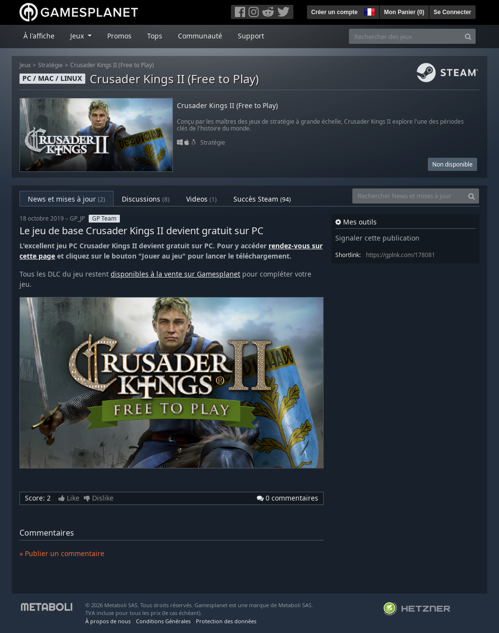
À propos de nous (108, 621)
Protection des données (226, 621)
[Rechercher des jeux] (405, 36)
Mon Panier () (404, 12)
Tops (154, 35)
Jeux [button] (78, 35)
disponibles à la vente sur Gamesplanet (175, 274)
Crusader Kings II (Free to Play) (112, 65)
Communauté (200, 35)
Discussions (146, 199)
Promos (119, 35)
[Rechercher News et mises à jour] (408, 196)
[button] (368, 11)
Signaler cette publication (377, 237)
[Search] (468, 36)
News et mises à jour (66, 199)
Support (251, 35)
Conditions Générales (163, 621)
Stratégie (50, 65)
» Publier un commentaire (61, 553)
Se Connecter (452, 12)
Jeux (25, 65)
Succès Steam (262, 199)
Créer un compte (334, 12)
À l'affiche (39, 35)
